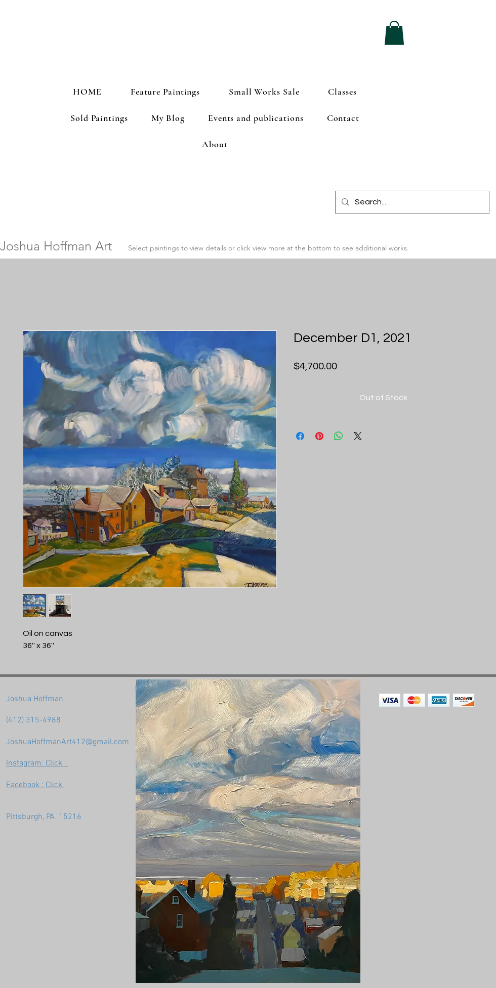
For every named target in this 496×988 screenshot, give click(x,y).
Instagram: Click (37, 763)
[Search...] (411, 202)
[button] (394, 33)
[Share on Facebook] (300, 436)
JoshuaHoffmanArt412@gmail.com (67, 742)
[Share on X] (358, 436)
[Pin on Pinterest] (319, 436)
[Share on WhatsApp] (339, 436)
